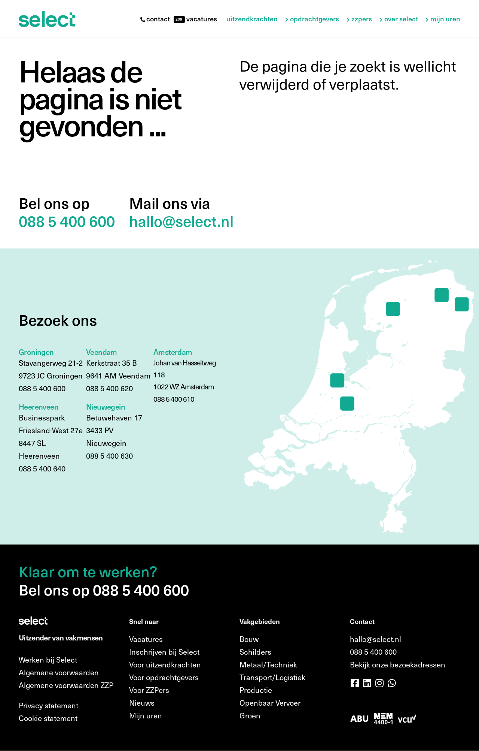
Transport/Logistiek (272, 677)
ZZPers (361, 18)
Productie (256, 690)
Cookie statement (48, 718)
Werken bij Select (48, 659)
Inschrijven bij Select (164, 651)
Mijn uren (445, 18)
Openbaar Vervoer (270, 702)
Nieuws (142, 702)
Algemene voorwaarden (59, 672)
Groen (250, 715)
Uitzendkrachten (252, 18)
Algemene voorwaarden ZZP (66, 685)
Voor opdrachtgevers (164, 677)
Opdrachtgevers (314, 18)
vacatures (201, 18)
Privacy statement (48, 705)
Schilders (255, 651)
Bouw (249, 639)
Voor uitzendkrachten (165, 664)
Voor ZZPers (149, 690)
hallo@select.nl (375, 639)
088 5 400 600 (373, 651)
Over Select (401, 18)
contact (155, 18)
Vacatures (146, 639)
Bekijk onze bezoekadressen (397, 664)
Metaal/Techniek (268, 664)
